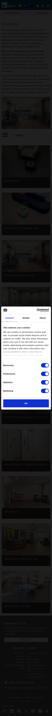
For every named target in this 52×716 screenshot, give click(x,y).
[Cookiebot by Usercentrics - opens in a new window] (37, 310)
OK (26, 403)
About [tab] (43, 318)
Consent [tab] (9, 318)
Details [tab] (26, 318)
